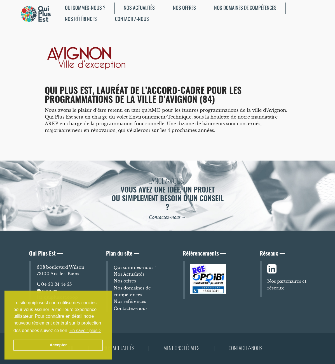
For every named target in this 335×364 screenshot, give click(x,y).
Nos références (81, 19)
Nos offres (184, 8)
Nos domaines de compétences (245, 8)
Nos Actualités (139, 8)
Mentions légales (181, 348)
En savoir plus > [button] (85, 330)
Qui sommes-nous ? (85, 8)
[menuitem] (85, 8)
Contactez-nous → (167, 217)
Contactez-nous (132, 19)
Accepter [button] (58, 345)
